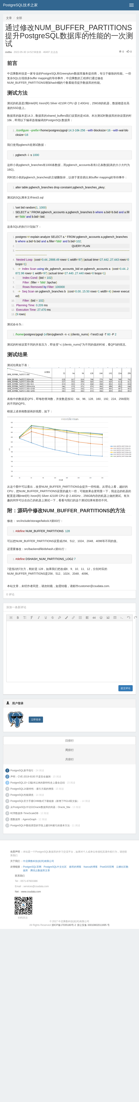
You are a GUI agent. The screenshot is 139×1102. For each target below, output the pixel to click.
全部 (19, 18)
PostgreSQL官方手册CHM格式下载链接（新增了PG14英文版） (44, 801)
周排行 (69, 750)
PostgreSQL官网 (32, 866)
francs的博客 (91, 866)
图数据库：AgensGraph (23, 819)
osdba (8, 52)
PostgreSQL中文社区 (55, 866)
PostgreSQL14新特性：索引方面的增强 (31, 788)
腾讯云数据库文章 (40, 870)
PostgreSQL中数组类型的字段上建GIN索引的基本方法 (40, 825)
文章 (9, 18)
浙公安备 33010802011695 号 (93, 925)
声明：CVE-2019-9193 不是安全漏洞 (30, 776)
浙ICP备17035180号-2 (64, 925)
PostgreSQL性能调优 (21, 795)
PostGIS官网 (107, 866)
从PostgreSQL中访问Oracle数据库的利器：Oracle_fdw (40, 807)
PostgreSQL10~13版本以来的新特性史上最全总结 (37, 782)
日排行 (69, 740)
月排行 (69, 759)
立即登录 (36, 719)
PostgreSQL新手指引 (21, 770)
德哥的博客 (75, 866)
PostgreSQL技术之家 (20, 5)
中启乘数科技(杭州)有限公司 (38, 861)
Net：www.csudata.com (28, 891)
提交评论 (125, 688)
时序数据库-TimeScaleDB (24, 813)
